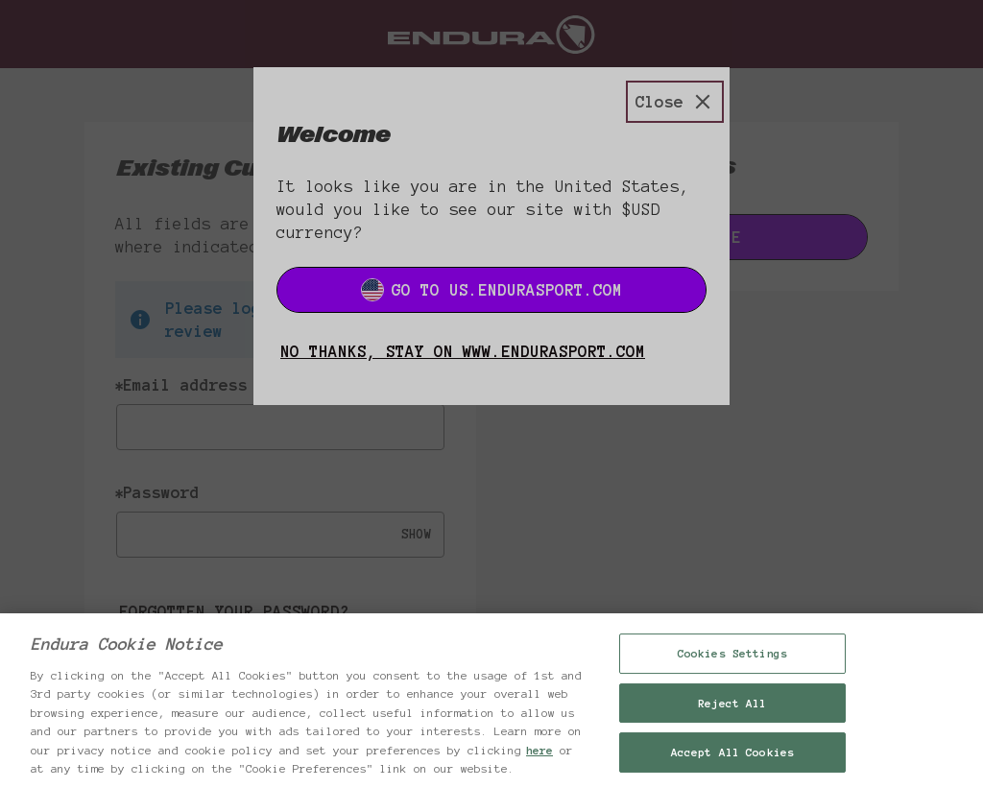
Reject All (732, 703)
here (539, 750)
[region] (491, 700)
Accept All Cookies (732, 752)
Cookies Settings (732, 653)
